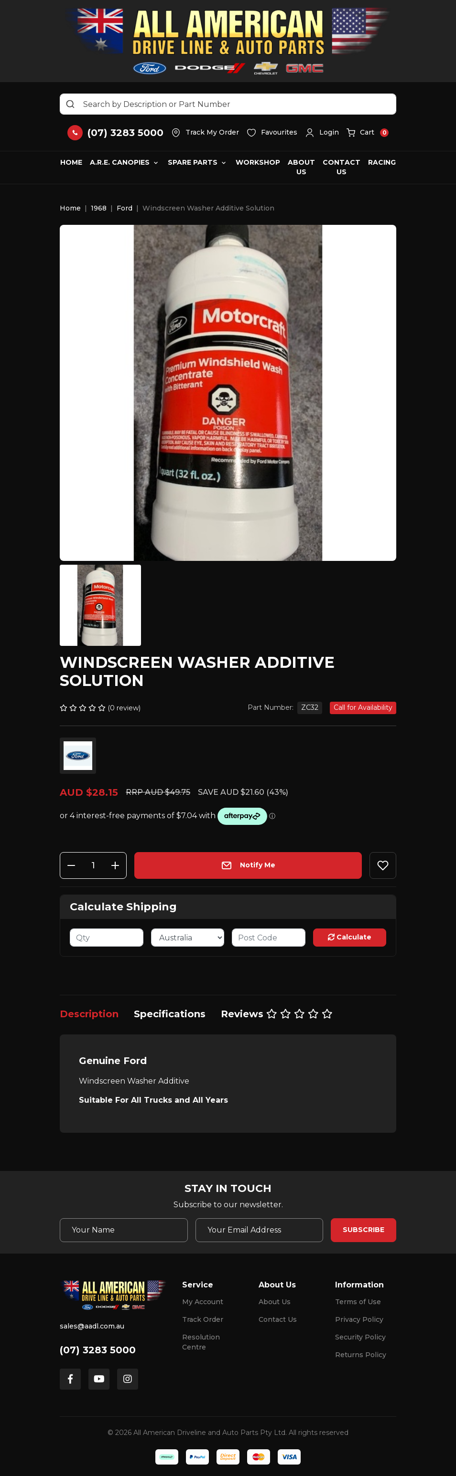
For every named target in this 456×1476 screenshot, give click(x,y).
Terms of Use (358, 1301)
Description (89, 1014)
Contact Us (341, 167)
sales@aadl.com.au (92, 1326)
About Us (301, 167)
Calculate (349, 937)
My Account (202, 1301)
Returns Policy (360, 1354)
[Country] (188, 937)
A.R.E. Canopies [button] (120, 162)
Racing (382, 162)
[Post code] (268, 937)
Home (71, 162)
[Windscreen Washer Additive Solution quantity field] (93, 865)
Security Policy (360, 1337)
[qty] (106, 937)
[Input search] (228, 104)
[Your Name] (124, 1230)
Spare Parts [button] (192, 162)
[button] (322, 132)
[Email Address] (259, 1230)
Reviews (277, 1014)
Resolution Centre (201, 1342)
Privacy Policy (359, 1319)
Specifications (170, 1014)
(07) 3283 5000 (98, 1350)
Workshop (258, 162)
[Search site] (70, 104)
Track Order (202, 1319)
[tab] (89, 1014)
